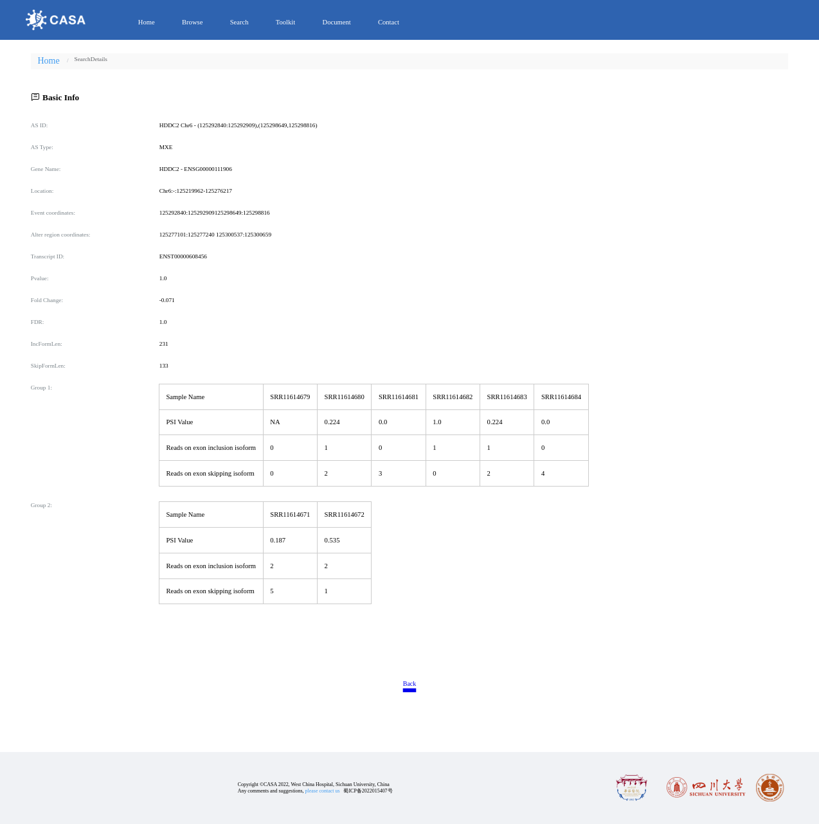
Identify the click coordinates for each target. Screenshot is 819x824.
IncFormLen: (46, 344)
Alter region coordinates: (61, 234)
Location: (42, 191)
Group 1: (41, 387)
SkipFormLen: (48, 366)
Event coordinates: (53, 213)
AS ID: (39, 125)
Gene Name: (46, 169)
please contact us (322, 791)
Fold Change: (47, 300)
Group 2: (41, 505)
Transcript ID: (47, 256)
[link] (83, 59)
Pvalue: (40, 278)
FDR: (37, 322)
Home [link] (48, 61)
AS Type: (42, 147)
